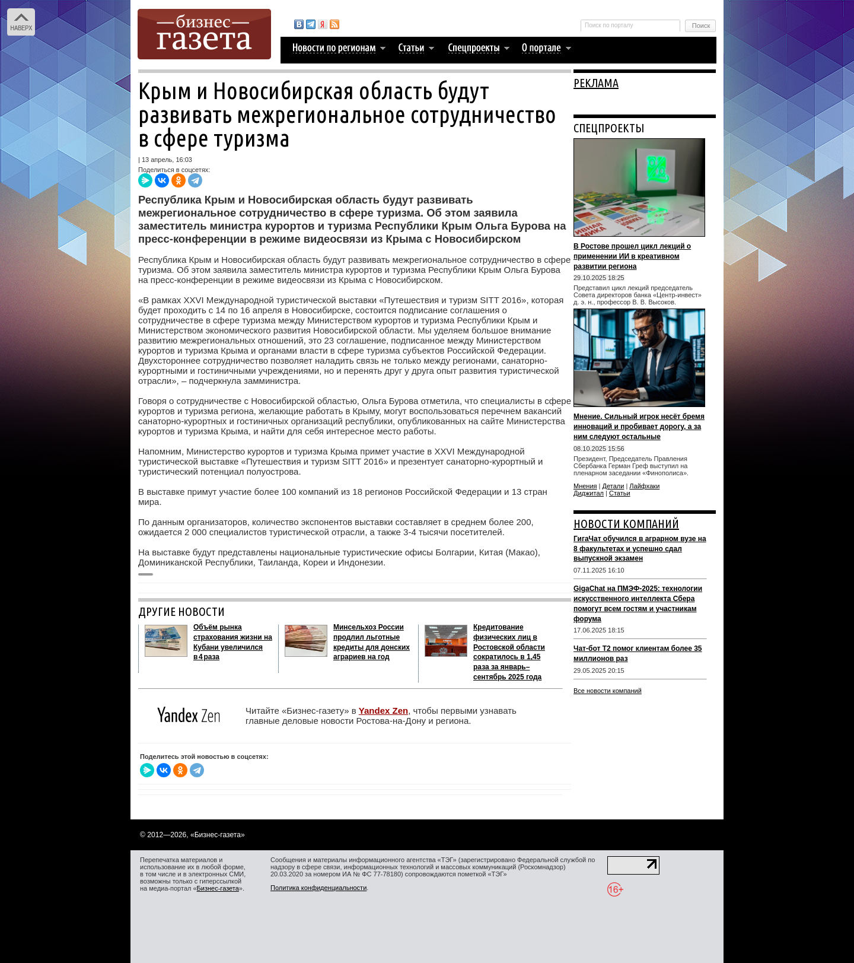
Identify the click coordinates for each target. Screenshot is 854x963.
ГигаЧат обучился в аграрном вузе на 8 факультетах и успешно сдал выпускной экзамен (639, 549)
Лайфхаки (644, 486)
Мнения (585, 486)
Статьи (619, 493)
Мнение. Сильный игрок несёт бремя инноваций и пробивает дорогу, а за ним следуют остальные (639, 426)
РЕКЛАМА (596, 83)
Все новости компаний (607, 690)
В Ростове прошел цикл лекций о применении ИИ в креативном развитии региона (632, 256)
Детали (613, 486)
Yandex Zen (383, 710)
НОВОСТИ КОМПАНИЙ (626, 523)
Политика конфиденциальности (318, 887)
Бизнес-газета (218, 888)
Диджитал (588, 493)
